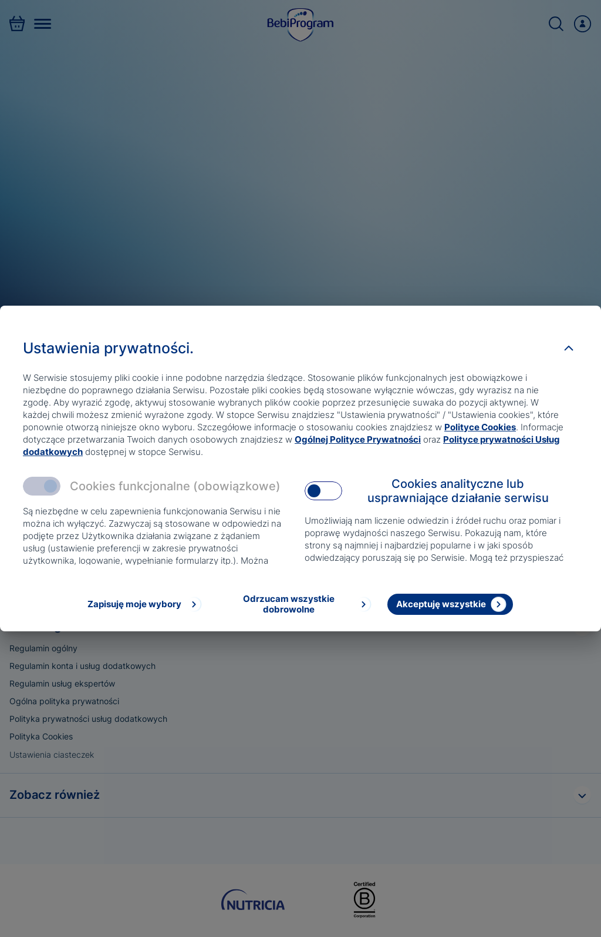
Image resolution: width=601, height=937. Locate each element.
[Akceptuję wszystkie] (450, 604)
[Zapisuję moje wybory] (143, 604)
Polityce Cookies (480, 427)
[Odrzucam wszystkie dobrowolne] (298, 604)
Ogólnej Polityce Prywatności (358, 439)
